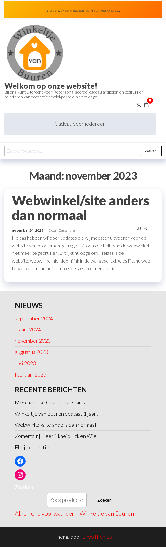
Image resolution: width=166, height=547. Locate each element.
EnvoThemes (97, 536)
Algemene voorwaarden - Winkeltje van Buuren (74, 513)
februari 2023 (30, 374)
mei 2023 (25, 363)
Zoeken (151, 151)
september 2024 (34, 318)
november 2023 (33, 340)
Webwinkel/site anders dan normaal (80, 207)
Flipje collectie (32, 447)
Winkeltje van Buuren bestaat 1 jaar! (56, 413)
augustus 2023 (31, 352)
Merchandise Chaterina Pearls (50, 402)
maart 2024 (28, 329)
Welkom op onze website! (50, 86)
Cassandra (67, 230)
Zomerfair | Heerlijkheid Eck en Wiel (56, 436)
